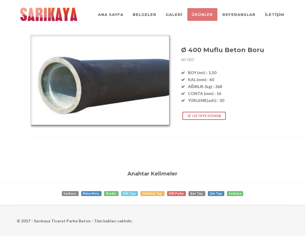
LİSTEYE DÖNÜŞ (204, 116)
